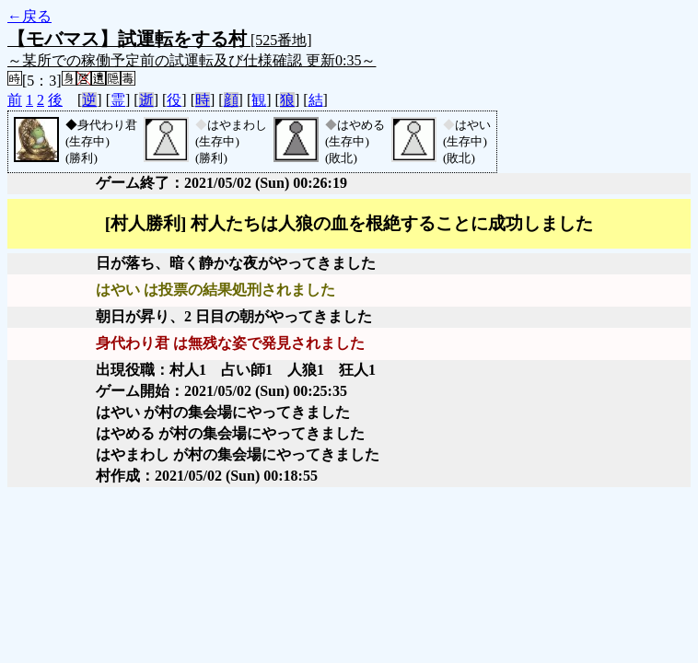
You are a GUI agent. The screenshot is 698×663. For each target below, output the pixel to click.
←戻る (29, 16)
